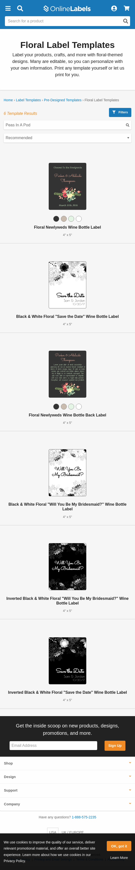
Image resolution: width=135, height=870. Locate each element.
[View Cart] (126, 8)
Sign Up (115, 746)
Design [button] (10, 777)
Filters (120, 112)
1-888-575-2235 (84, 817)
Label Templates (28, 100)
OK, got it (119, 846)
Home (8, 100)
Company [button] (12, 804)
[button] (8, 8)
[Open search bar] (20, 8)
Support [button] (10, 790)
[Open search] (125, 21)
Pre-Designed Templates (62, 100)
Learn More (119, 858)
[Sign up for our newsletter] (53, 745)
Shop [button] (8, 763)
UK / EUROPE (73, 832)
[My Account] (114, 8)
